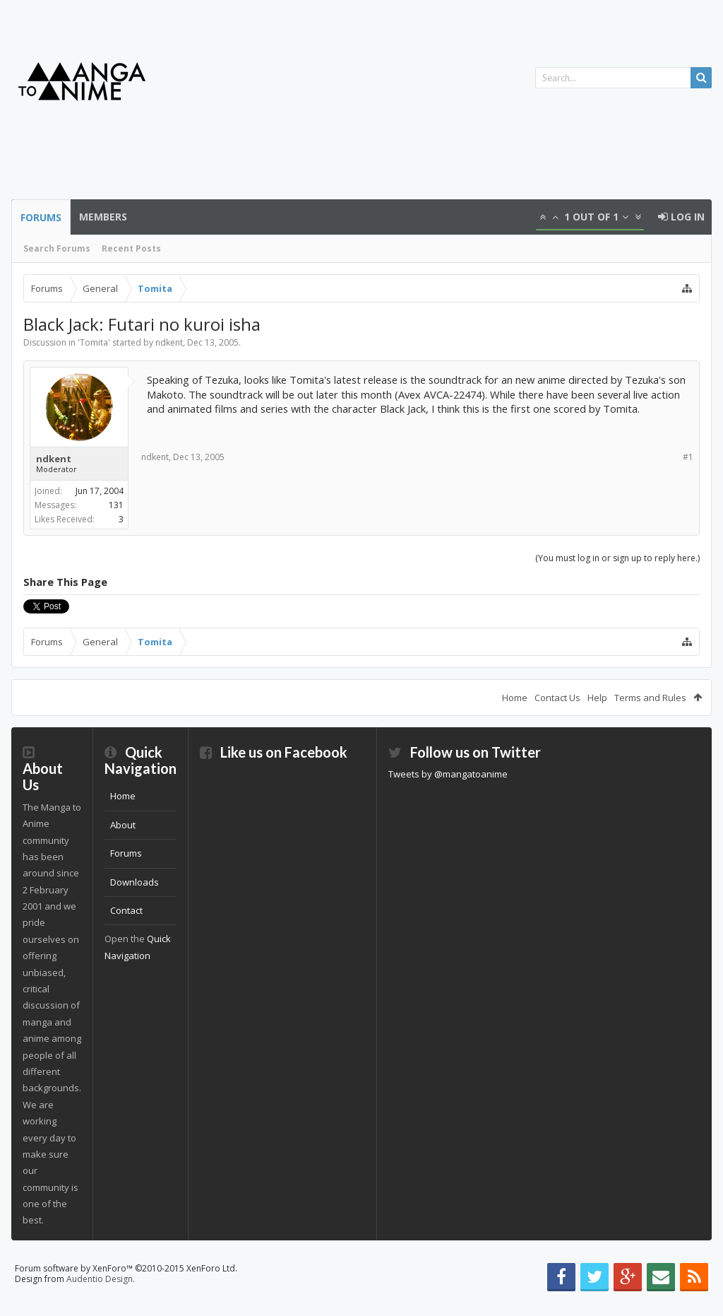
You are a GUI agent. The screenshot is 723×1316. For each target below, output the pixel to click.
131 (116, 505)
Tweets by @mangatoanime (448, 774)
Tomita (94, 342)
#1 (688, 457)
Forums (40, 217)
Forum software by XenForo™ (126, 1268)
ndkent (169, 342)
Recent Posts (131, 248)
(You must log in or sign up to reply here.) (617, 558)
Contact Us (557, 697)
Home (514, 697)
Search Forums (56, 248)
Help (597, 697)
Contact (126, 910)
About (123, 824)
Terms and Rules (650, 697)
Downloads (134, 882)
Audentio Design (99, 1279)
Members (103, 216)
